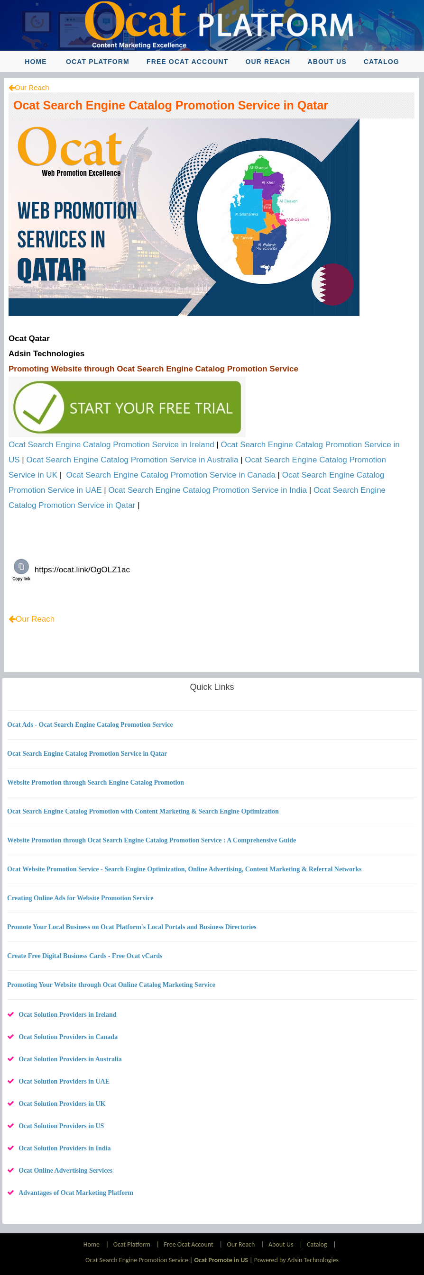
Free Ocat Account (187, 61)
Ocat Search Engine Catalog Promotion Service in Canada (171, 474)
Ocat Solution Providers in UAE (64, 1081)
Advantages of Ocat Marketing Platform (75, 1192)
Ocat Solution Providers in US (61, 1126)
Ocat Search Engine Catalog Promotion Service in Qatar (170, 105)
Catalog (381, 61)
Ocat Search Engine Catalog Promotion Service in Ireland (111, 444)
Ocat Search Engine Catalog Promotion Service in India (207, 490)
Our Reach (267, 61)
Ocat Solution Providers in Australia (70, 1059)
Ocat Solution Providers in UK (61, 1103)
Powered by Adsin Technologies (296, 1260)
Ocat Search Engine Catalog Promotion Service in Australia (133, 459)
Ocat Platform (97, 61)
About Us (327, 61)
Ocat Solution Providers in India (64, 1148)
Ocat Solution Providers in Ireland (67, 1014)
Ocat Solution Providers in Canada (68, 1036)
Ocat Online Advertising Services (65, 1170)
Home (35, 61)
